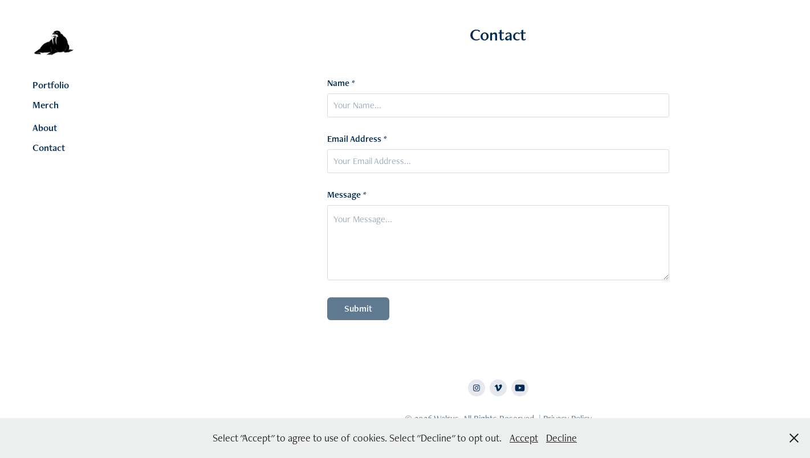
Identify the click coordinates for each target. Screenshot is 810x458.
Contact (48, 147)
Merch (45, 105)
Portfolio (50, 85)
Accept (524, 437)
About (44, 127)
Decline (561, 437)
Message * (347, 194)
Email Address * (357, 139)
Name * (341, 83)
